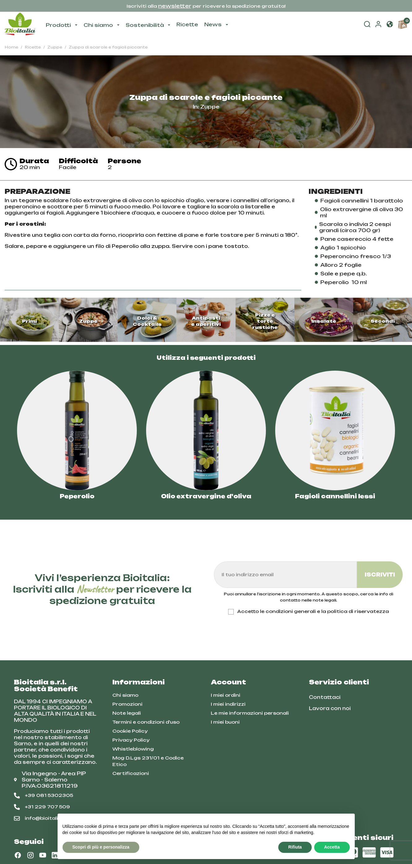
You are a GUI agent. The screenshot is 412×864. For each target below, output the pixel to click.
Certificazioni (130, 773)
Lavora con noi (330, 708)
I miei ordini (225, 695)
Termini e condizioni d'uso (146, 722)
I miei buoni (225, 722)
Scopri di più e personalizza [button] (100, 847)
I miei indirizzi (228, 704)
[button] (389, 25)
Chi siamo (125, 695)
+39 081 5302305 (43, 795)
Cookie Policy (130, 731)
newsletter (174, 6)
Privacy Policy (131, 740)
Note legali (126, 713)
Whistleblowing (133, 748)
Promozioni (127, 704)
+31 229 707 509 (42, 807)
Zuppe (209, 107)
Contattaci (324, 697)
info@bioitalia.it (40, 818)
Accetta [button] (332, 847)
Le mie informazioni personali (250, 713)
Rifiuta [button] (295, 847)
